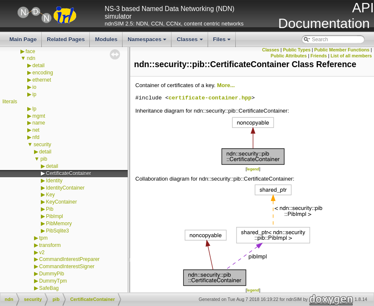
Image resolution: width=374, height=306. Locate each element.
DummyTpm (53, 281)
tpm (43, 238)
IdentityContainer (65, 188)
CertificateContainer (68, 173)
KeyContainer (61, 202)
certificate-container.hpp (209, 98)
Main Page (23, 39)
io (34, 87)
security (42, 144)
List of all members (351, 55)
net (36, 130)
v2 (42, 252)
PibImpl (54, 216)
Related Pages (66, 39)
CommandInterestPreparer (69, 259)
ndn (31, 58)
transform (50, 245)
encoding (42, 73)
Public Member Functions (342, 49)
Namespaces (148, 41)
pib (43, 159)
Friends (319, 55)
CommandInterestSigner (66, 266)
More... (226, 85)
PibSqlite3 (57, 231)
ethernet (41, 80)
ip (34, 94)
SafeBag (49, 288)
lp (34, 109)
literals (10, 102)
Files (222, 41)
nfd (36, 137)
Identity (54, 181)
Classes (190, 41)
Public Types (297, 49)
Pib (49, 209)
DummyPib (51, 274)
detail (38, 65)
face (30, 51)
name (38, 123)
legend (253, 169)
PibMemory (59, 224)
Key (50, 195)
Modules (106, 39)
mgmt (38, 116)
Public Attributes (289, 55)
